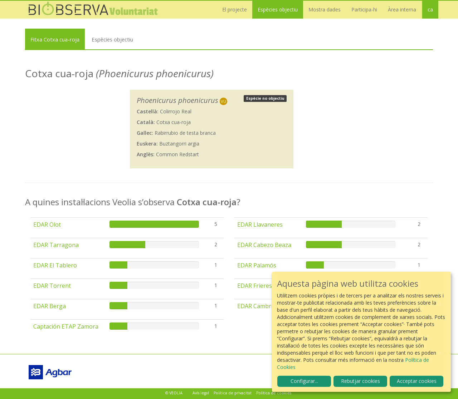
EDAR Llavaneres (260, 224)
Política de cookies (273, 392)
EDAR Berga (49, 306)
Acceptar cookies (417, 381)
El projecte (234, 9)
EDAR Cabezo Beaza (264, 245)
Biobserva (96, 10)
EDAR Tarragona (56, 245)
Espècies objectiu (278, 9)
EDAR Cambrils (257, 306)
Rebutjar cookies (360, 381)
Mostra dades (324, 9)
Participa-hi (364, 9)
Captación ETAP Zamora (65, 326)
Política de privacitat (233, 392)
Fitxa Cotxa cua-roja (54, 39)
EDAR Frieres (254, 286)
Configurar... (304, 381)
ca (430, 9)
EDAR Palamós (256, 265)
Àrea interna (402, 9)
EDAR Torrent (52, 286)
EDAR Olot (47, 224)
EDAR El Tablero (55, 265)
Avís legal (201, 392)
